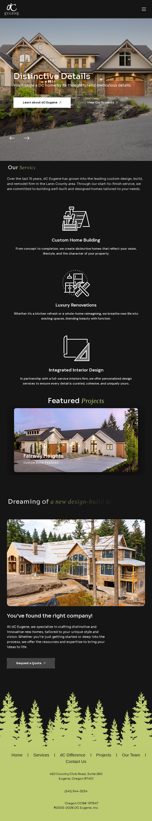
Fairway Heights (43, 456)
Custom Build (33, 462)
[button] (12, 138)
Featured (51, 462)
